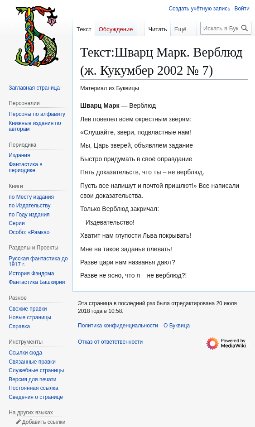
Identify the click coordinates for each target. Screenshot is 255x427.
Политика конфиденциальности (118, 325)
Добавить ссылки (43, 422)
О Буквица (177, 325)
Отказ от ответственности (110, 342)
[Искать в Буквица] (225, 46)
